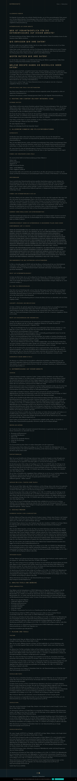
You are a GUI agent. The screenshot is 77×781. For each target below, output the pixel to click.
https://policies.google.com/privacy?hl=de (20, 670)
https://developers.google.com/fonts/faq (49, 697)
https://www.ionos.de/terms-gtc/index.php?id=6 (21, 628)
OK (53, 779)
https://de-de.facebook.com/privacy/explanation (51, 539)
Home (58, 4)
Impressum (35, 776)
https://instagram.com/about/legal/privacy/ (20, 579)
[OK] (75, 779)
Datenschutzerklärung (59, 779)
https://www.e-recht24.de (19, 765)
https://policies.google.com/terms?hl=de (19, 763)
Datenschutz (42, 776)
